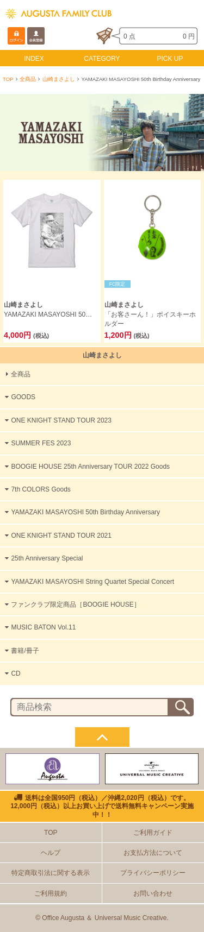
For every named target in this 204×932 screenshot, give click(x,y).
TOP (8, 79)
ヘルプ (50, 853)
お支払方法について (152, 853)
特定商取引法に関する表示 (50, 873)
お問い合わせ (152, 893)
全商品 (28, 79)
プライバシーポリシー (153, 873)
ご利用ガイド (152, 832)
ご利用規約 (50, 893)
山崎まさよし (58, 79)
